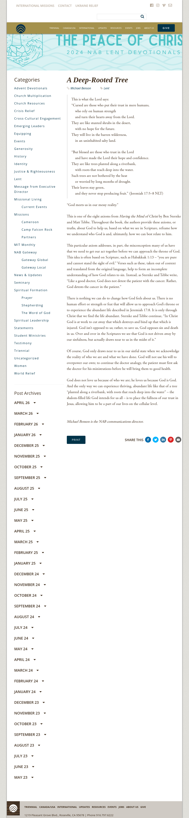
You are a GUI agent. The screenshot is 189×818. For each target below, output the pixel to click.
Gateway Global (35, 260)
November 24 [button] (30, 584)
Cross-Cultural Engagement (37, 118)
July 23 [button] (23, 755)
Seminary (22, 283)
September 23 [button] (30, 734)
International (86, 28)
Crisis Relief (24, 111)
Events (128, 28)
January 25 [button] (28, 563)
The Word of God (36, 313)
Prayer (27, 298)
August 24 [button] (27, 616)
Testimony (23, 343)
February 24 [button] (29, 680)
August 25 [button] (27, 488)
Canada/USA (69, 28)
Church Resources (29, 103)
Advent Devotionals (31, 88)
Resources (116, 28)
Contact (65, 6)
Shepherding (32, 305)
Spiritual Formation (31, 290)
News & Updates (28, 275)
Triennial (54, 28)
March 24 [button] (26, 670)
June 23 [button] (24, 766)
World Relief (24, 373)
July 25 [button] (23, 498)
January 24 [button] (28, 691)
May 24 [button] (23, 648)
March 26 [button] (26, 413)
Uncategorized (26, 358)
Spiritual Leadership (31, 320)
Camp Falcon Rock (37, 230)
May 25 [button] (23, 520)
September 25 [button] (30, 477)
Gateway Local (34, 267)
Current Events (34, 207)
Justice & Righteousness (34, 171)
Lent (106, 88)
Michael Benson (81, 88)
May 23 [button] (23, 777)
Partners (29, 237)
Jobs (138, 28)
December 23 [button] (29, 702)
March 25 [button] (26, 541)
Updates (102, 28)
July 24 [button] (23, 627)
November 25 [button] (30, 456)
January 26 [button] (28, 434)
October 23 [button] (28, 723)
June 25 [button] (24, 509)
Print (76, 439)
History (20, 156)
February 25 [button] (29, 552)
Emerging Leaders (29, 126)
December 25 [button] (29, 445)
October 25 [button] (28, 466)
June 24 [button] (24, 638)
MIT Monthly (24, 245)
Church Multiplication (32, 96)
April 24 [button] (25, 659)
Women (20, 366)
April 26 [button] (25, 402)
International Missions (35, 6)
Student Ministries (30, 336)
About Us (149, 28)
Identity (21, 164)
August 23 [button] (27, 745)
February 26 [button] (29, 424)
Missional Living (28, 199)
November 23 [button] (30, 713)
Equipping (22, 134)
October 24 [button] (28, 595)
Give (166, 28)
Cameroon (30, 222)
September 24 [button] (30, 606)
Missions (21, 214)
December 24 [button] (29, 573)
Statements (24, 328)
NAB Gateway (25, 252)
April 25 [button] (25, 531)
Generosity (23, 149)
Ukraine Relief (86, 6)
